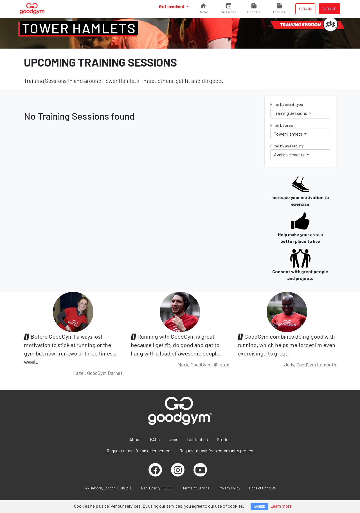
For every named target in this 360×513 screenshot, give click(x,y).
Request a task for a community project (216, 450)
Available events (289, 154)
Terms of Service (196, 488)
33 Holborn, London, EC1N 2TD (108, 488)
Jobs (173, 439)
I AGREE (259, 506)
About (135, 439)
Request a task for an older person (138, 450)
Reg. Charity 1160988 (157, 488)
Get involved (172, 6)
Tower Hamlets (79, 28)
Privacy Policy (229, 488)
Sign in (305, 8)
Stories (224, 439)
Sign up (329, 8)
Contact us (197, 439)
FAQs (155, 439)
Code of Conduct (262, 488)
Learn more (281, 506)
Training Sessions (291, 113)
